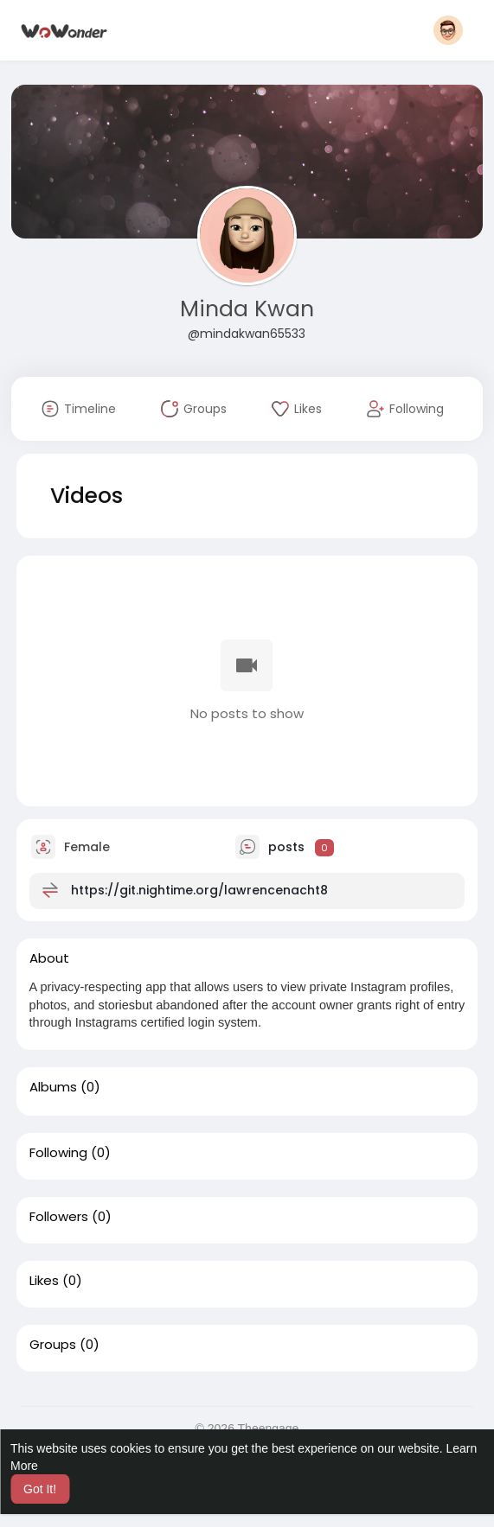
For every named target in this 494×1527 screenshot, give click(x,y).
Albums (53, 1087)
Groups (52, 1345)
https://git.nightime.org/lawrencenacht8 (199, 890)
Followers (58, 1217)
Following (58, 1153)
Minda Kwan (247, 309)
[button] (448, 30)
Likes (44, 1281)
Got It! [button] (39, 1489)
